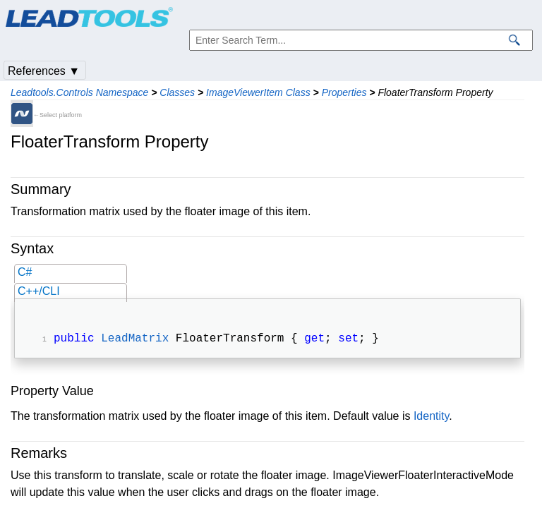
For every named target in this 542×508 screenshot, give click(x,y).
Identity (431, 417)
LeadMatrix (135, 340)
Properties (344, 92)
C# (25, 272)
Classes (177, 92)
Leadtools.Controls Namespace (79, 92)
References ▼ (44, 71)
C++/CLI (39, 291)
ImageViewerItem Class (258, 92)
